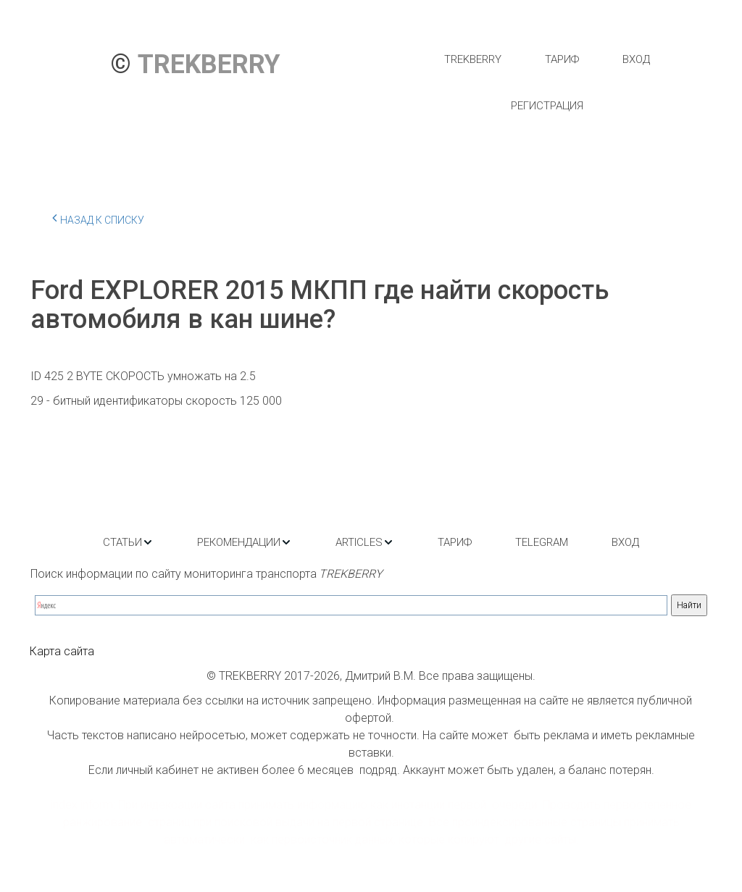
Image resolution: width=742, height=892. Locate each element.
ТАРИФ (562, 59)
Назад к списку (98, 218)
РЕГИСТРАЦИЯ (547, 105)
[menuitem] (472, 59)
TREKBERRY (472, 59)
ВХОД (636, 59)
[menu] (547, 82)
